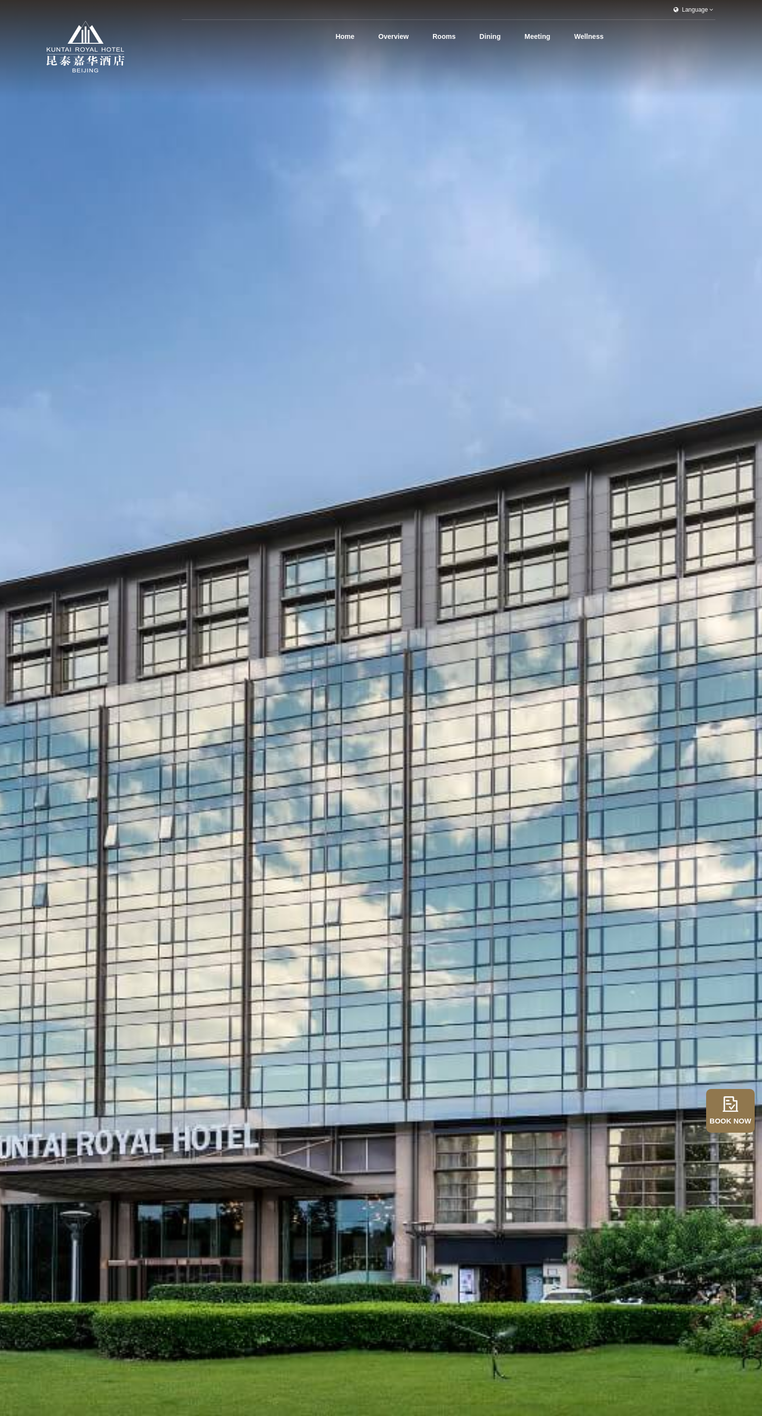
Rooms (454, 36)
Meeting (541, 36)
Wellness (589, 36)
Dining (496, 36)
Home (361, 36)
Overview (407, 36)
